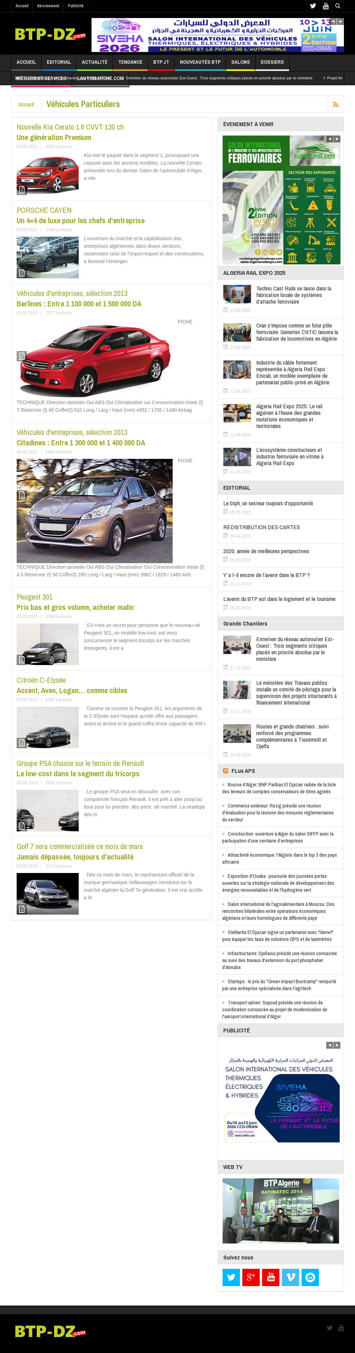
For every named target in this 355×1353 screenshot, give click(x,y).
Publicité (76, 6)
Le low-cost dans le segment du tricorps (80, 768)
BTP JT (161, 64)
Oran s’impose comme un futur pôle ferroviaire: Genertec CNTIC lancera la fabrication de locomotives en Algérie (297, 332)
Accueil (22, 6)
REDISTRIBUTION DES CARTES (261, 527)
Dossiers (272, 64)
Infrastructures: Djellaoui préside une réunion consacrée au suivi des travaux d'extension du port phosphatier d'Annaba (279, 960)
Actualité (95, 64)
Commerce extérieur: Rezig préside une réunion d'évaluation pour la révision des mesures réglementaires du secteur (278, 812)
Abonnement (48, 6)
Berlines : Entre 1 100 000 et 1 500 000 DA (79, 298)
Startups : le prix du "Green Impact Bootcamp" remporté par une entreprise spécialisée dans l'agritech (279, 985)
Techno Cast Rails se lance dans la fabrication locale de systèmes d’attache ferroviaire (293, 295)
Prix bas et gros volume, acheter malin (75, 602)
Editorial (59, 64)
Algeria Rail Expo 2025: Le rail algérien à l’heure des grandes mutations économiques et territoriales (289, 416)
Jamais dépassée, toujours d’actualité (80, 851)
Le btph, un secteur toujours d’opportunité (268, 503)
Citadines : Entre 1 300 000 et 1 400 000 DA (81, 437)
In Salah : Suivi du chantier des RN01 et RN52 (79, 78)
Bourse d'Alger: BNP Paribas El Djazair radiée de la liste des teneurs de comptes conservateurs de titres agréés (279, 788)
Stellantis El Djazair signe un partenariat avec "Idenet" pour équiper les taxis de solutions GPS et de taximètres (278, 935)
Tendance (130, 64)
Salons (240, 64)
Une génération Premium (70, 132)
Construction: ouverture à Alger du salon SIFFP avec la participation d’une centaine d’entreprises (278, 837)
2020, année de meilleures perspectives (266, 551)
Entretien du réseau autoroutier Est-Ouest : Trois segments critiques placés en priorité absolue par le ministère (226, 78)
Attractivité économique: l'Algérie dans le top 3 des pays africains (279, 858)
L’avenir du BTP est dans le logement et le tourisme (279, 598)
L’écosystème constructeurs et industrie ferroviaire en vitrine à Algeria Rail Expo (289, 456)
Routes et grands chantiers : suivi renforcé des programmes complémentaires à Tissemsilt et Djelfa (292, 736)
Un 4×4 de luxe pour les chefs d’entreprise (81, 215)
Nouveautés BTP (200, 64)
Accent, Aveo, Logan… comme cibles (72, 685)
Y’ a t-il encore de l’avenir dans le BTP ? (266, 574)
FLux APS (243, 771)
